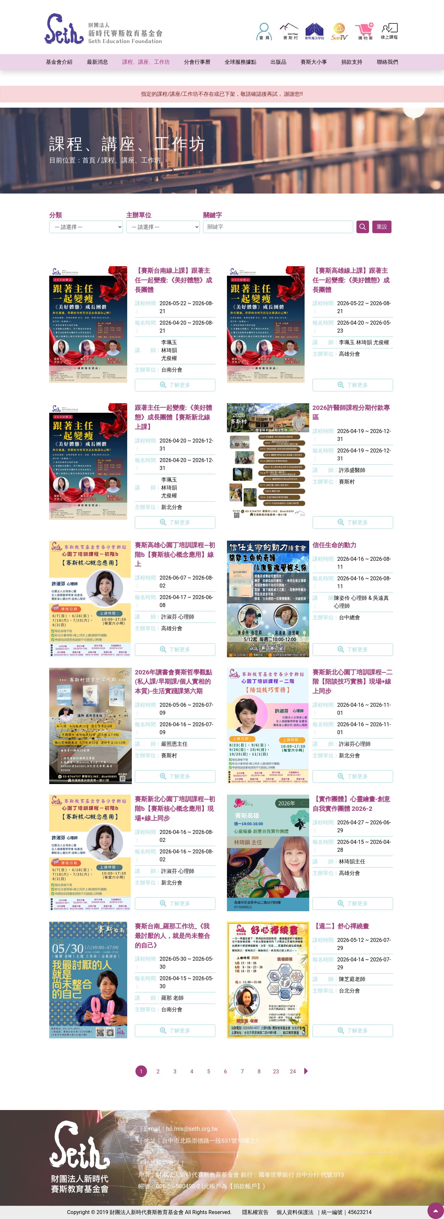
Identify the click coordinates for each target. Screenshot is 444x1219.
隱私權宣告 (255, 1212)
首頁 (88, 160)
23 (276, 1071)
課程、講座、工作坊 (131, 160)
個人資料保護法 (295, 1212)
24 (293, 1071)
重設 (382, 227)
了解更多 (175, 385)
